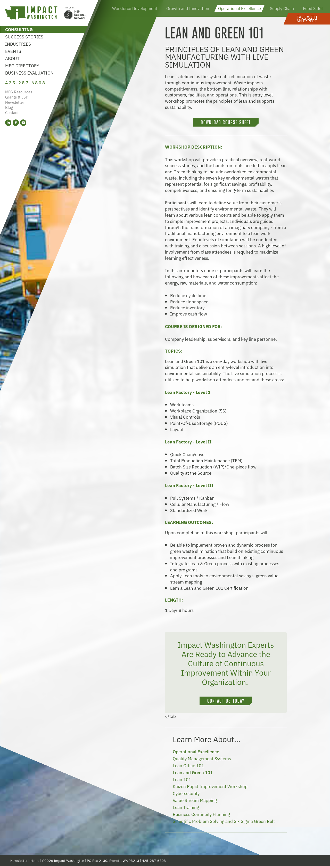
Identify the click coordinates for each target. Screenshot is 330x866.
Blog (9, 107)
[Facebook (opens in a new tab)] (16, 122)
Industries (18, 44)
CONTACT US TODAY (225, 701)
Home (34, 860)
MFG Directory (22, 65)
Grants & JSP (16, 97)
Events (13, 51)
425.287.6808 (25, 82)
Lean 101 (182, 779)
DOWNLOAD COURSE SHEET (226, 122)
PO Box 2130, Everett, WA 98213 (113, 860)
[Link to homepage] (46, 13)
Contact (12, 112)
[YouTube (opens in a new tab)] (23, 122)
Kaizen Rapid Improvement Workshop (210, 786)
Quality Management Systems (202, 758)
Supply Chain (282, 8)
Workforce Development (134, 8)
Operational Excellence (239, 8)
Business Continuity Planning (201, 814)
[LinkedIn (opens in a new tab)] (8, 122)
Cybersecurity (186, 793)
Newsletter (14, 102)
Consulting (19, 29)
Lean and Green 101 (193, 772)
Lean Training (186, 807)
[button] (307, 19)
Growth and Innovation (187, 8)
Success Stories (24, 36)
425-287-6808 (154, 860)
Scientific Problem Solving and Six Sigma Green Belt (224, 821)
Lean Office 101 (188, 765)
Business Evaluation (29, 72)
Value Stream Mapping (195, 800)
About (12, 58)
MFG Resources (18, 92)
